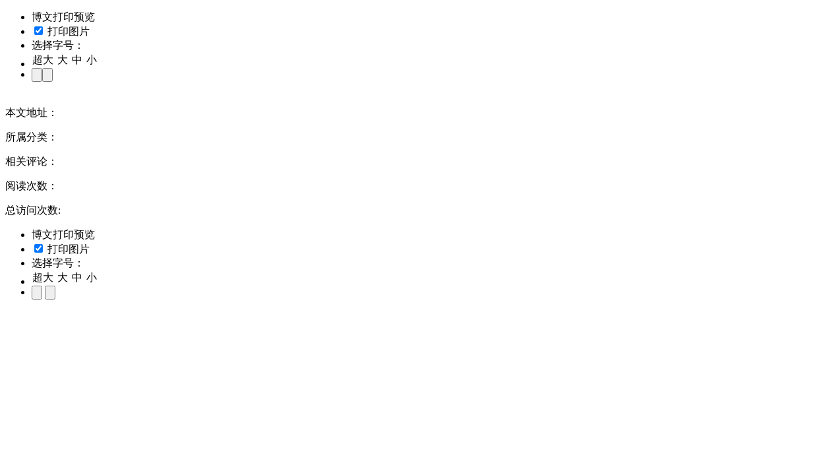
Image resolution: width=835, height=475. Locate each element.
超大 (42, 59)
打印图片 (62, 31)
